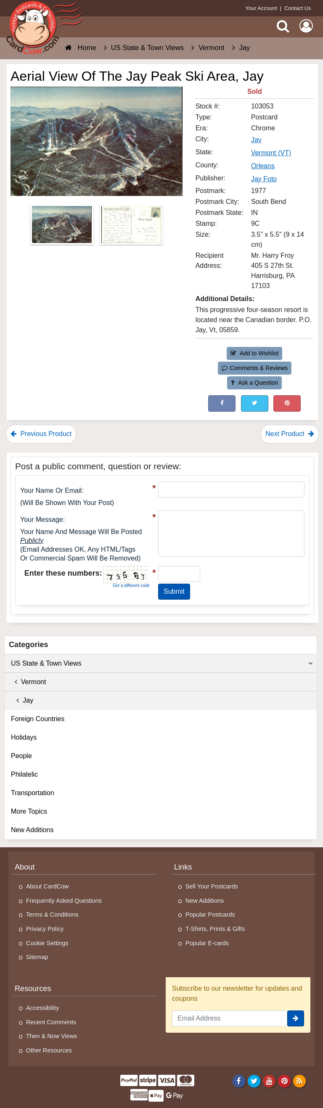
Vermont (28, 681)
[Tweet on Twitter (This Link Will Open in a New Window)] (254, 403)
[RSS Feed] (299, 1080)
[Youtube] (269, 1080)
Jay (22, 700)
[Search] (283, 26)
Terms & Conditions (52, 914)
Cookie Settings (47, 943)
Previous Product (41, 433)
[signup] (295, 1018)
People (21, 755)
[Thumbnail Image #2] (131, 226)
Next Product (289, 433)
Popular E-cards (207, 943)
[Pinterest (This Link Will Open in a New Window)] (287, 403)
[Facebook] (238, 1080)
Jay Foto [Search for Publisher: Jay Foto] (264, 178)
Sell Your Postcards (211, 886)
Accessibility (42, 1008)
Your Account (261, 8)
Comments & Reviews (255, 368)
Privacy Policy (45, 929)
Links (183, 867)
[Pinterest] (284, 1080)
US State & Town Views (161, 663)
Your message (41, 519)
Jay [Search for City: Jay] (256, 139)
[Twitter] (254, 1080)
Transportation (32, 792)
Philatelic (24, 774)
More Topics (29, 811)
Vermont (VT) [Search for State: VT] (271, 152)
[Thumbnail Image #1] (62, 226)
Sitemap (37, 957)
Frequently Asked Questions (64, 900)
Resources (33, 988)
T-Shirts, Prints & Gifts (215, 929)
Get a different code (131, 585)
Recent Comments (51, 1022)
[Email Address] (229, 1018)
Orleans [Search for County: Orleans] (263, 165)
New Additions (32, 829)
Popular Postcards (210, 914)
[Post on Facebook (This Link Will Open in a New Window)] (222, 403)
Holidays (24, 737)
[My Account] (306, 26)
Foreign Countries (37, 718)
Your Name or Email (51, 490)
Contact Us (297, 8)
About (24, 867)
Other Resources (49, 1050)
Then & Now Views (51, 1036)
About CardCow (47, 886)
